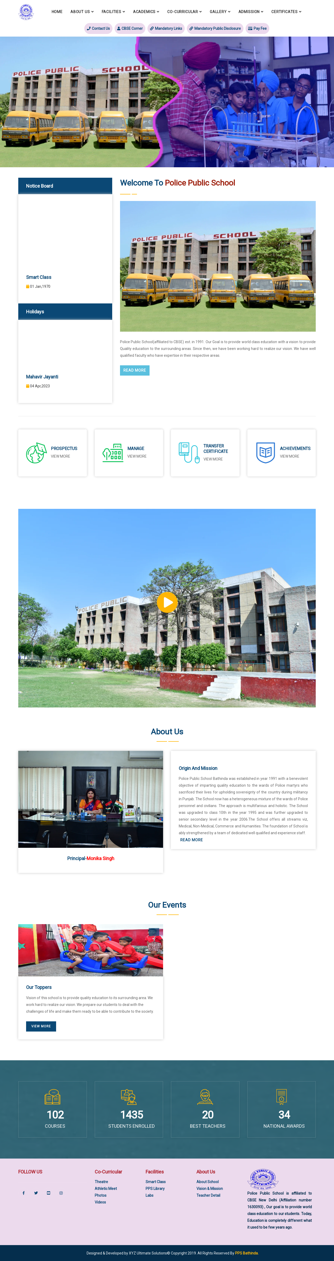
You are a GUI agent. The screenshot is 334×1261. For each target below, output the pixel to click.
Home (57, 12)
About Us (80, 12)
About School (207, 1182)
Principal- (90, 858)
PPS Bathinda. (247, 1253)
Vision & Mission (209, 1189)
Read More (134, 370)
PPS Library (155, 1189)
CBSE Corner (130, 28)
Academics (144, 12)
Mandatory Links (166, 28)
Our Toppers (39, 987)
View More (289, 456)
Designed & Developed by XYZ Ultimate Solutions (127, 1253)
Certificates (284, 12)
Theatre (101, 1182)
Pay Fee (257, 28)
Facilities (111, 12)
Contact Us (98, 28)
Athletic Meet (106, 1189)
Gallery (218, 12)
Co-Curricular (182, 12)
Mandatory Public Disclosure (215, 28)
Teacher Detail (208, 1195)
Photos (100, 1195)
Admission (249, 12)
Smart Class (156, 1182)
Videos (100, 1202)
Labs (149, 1195)
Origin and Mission (198, 768)
